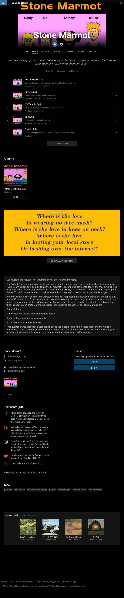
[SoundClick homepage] (18, 3)
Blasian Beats (51, 540)
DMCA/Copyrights (50, 582)
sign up (14, 472)
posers (52, 489)
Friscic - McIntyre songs (29, 540)
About (80, 51)
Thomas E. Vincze (95, 540)
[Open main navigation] (3, 2)
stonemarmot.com (16, 371)
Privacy (65, 582)
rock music (19, 489)
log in (24, 472)
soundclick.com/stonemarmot (22, 367)
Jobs (37, 582)
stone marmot (95, 489)
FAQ (11, 582)
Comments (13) (13, 407)
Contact (93, 51)
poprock (8, 489)
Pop (10, 360)
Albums (57, 51)
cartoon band (64, 489)
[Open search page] (121, 2)
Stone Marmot (30, 86)
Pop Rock (46, 86)
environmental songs (37, 489)
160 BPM (37, 99)
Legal (73, 582)
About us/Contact (24, 582)
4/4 (43, 99)
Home (35, 51)
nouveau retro (79, 489)
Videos (69, 51)
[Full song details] (116, 83)
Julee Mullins (73, 540)
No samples (51, 99)
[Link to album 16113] (15, 181)
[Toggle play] (7, 83)
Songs (45, 51)
